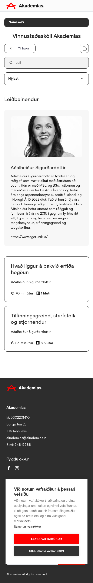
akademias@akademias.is (26, 438)
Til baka (23, 49)
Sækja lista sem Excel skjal (84, 48)
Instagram (17, 468)
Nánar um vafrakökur (27, 527)
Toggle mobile (83, 5)
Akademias (25, 5)
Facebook (8, 468)
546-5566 (22, 445)
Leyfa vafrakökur (46, 539)
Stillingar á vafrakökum (46, 551)
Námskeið (16, 22)
